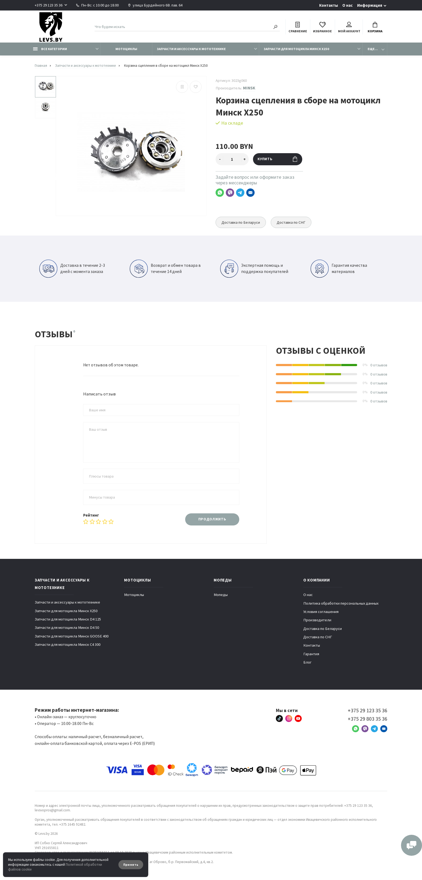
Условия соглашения (321, 611)
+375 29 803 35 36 (367, 718)
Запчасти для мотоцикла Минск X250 (296, 49)
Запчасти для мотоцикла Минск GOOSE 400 (71, 636)
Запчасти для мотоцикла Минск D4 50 (67, 627)
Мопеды (221, 594)
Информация (369, 5)
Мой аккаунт (349, 27)
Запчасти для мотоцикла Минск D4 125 (68, 619)
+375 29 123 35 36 (48, 5)
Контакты (328, 5)
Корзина (375, 27)
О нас (347, 5)
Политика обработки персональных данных (340, 603)
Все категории (50, 49)
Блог (307, 662)
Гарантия (311, 653)
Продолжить (212, 519)
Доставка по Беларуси (240, 222)
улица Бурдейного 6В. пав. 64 (155, 5)
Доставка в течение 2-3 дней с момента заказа (72, 268)
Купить (277, 159)
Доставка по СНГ (291, 222)
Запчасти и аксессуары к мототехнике (191, 49)
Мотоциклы (126, 49)
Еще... (373, 49)
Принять (131, 865)
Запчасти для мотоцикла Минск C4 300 (67, 644)
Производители (317, 620)
